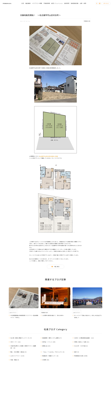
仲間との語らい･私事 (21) (81, 342)
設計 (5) (76, 352)
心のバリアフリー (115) (17, 356)
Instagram (100, 3)
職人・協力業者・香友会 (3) (19, 352)
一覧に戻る (55, 266)
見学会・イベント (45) (48, 342)
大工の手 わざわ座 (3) (81, 346)
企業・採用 (83, 3)
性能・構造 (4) (15, 360)
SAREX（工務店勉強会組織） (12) (84, 338)
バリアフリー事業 (37, 3)
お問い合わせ (106, 3)
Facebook (97, 3)
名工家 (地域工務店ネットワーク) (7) (21, 338)
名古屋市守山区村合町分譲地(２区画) (48, 156)
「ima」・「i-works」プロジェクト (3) (53, 352)
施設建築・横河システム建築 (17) (52, 338)
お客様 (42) (45, 360)
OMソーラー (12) (16, 342)
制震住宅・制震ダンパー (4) (50, 356)
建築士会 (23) (46, 346)
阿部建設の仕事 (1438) (81, 356)
